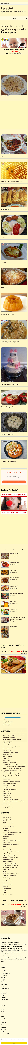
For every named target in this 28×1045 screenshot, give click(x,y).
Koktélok (3, 991)
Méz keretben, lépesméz (9, 875)
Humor (2, 1025)
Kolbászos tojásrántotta (9, 856)
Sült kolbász (13, 570)
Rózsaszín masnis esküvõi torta (10, 384)
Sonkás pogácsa (7, 793)
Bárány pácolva (7, 754)
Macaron (5, 890)
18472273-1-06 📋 (14, 52)
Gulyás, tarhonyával (8, 861)
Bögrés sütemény (7, 756)
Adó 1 (2, 1009)
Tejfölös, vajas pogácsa (9, 772)
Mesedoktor (4, 984)
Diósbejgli (5, 871)
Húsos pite (4, 287)
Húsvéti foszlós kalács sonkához (11, 781)
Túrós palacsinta (6, 209)
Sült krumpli (6, 869)
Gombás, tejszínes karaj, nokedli (10, 342)
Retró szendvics (14, 553)
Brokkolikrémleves (8, 745)
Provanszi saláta (7, 751)
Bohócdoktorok (4, 1038)
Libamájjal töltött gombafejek (10, 799)
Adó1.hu (3, 1018)
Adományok (4, 975)
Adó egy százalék (5, 988)
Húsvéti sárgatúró (7, 780)
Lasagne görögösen (8, 807)
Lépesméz (5, 877)
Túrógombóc (13, 609)
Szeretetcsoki (4, 1036)
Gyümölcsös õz (7, 797)
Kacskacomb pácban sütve (10, 867)
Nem (4, 719)
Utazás (2, 995)
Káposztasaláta (7, 842)
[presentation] (5, 549)
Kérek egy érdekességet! (14, 482)
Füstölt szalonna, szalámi (9, 863)
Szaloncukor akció (7, 894)
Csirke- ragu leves (7, 805)
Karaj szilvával (6, 795)
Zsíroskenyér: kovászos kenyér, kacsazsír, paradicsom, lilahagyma (18, 619)
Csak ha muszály (8, 723)
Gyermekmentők (5, 1034)
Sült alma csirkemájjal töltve (10, 752)
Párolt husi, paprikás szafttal (10, 857)
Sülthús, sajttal (7, 850)
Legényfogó (6, 787)
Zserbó (4, 883)
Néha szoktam (8, 721)
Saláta (4, 846)
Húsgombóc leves (7, 879)
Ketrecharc (3, 1022)
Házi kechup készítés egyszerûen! (12, 774)
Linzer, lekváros (7, 888)
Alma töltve (6, 791)
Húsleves (5, 838)
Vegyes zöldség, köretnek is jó (11, 873)
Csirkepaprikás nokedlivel (8, 461)
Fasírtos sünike (7, 743)
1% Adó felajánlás (5, 973)
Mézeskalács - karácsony (16, 593)
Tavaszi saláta (6, 749)
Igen (12, 717)
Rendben (14, 1043)
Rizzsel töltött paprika (7, 407)
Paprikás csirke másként (9, 785)
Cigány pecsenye (14, 562)
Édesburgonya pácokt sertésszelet (12, 852)
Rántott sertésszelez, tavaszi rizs (11, 840)
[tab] (5, 549)
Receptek (7, 8)
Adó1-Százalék (4, 999)
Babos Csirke (6, 760)
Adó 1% (2, 986)
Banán (4, 892)
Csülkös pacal (13, 586)
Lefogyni (3, 980)
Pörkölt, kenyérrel (14, 577)
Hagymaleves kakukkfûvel (10, 789)
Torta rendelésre (7, 854)
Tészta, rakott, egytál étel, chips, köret (12, 28)
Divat (2, 1014)
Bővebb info (6, 1040)
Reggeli (3, 237)
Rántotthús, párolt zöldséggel (11, 844)
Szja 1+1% (3, 1016)
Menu (14, 18)
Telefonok (3, 1029)
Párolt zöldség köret (8, 859)
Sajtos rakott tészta (8, 885)
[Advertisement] (14, 64)
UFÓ (2, 1020)
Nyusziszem (6, 803)
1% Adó (2, 1011)
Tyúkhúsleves (6, 778)
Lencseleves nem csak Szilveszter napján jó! (14, 764)
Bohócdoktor (4, 971)
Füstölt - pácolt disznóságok (10, 865)
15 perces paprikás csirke (9, 783)
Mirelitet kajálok (7, 725)
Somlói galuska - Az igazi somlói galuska (13, 801)
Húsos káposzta (7, 848)
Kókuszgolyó (6, 887)
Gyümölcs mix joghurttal (9, 762)
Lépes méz (13, 601)
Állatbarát (3, 1027)
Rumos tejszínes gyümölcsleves (11, 747)
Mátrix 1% (3, 982)
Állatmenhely (4, 997)
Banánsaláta (6, 758)
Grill (2, 156)
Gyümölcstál (13, 626)
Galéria (4, 26)
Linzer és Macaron (7, 881)
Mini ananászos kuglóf (7, 315)
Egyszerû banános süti (7, 434)
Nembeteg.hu (4, 993)
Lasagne (3, 262)
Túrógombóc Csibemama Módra (11, 776)
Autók (2, 1031)
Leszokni (3, 977)
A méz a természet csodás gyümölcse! (12, 181)
